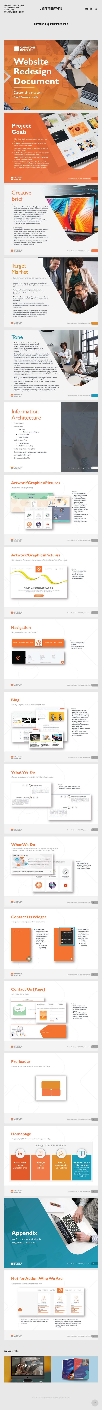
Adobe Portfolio (65, 1397)
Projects (7, 5)
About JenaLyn (18, 5)
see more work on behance (14, 12)
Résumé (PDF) (9, 10)
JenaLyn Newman (51, 8)
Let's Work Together (11, 7)
